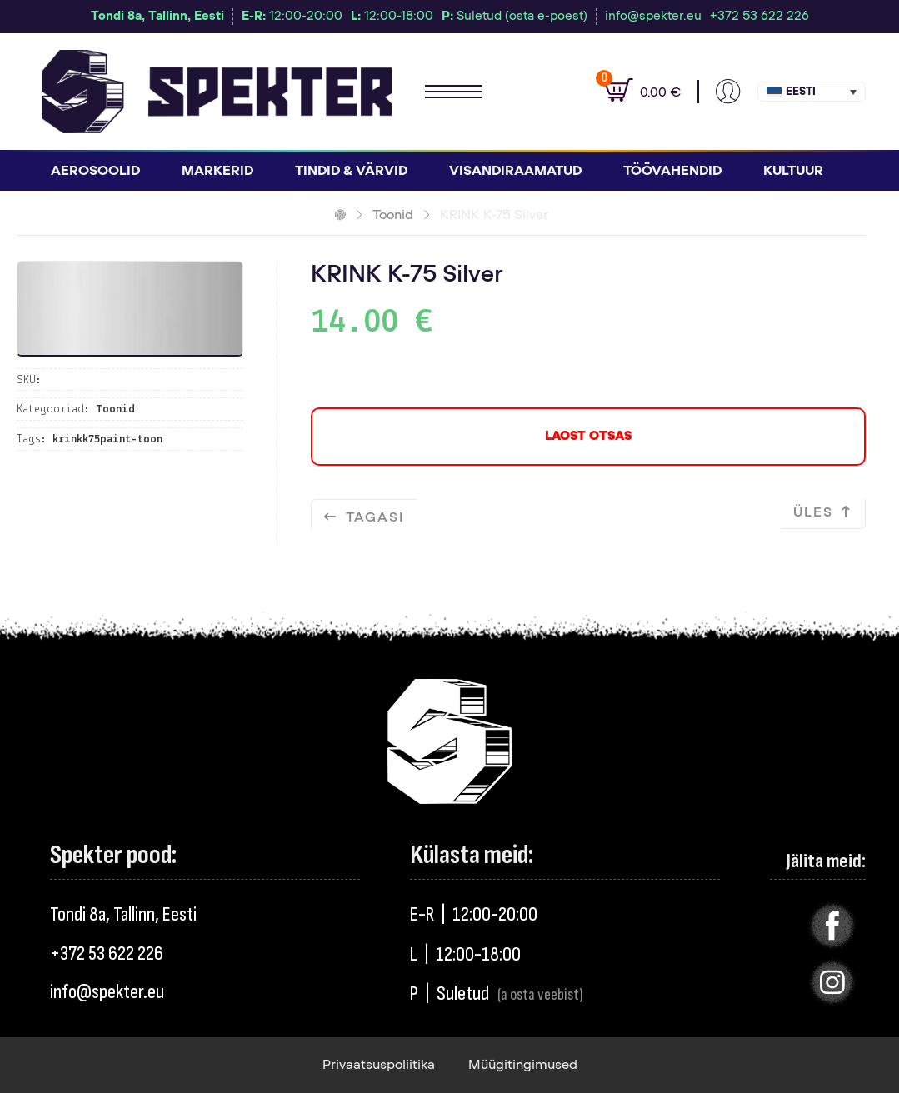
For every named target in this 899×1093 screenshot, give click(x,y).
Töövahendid (672, 170)
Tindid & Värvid (351, 170)
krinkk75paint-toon (107, 439)
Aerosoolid (95, 170)
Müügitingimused (522, 1064)
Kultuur (793, 170)
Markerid (217, 170)
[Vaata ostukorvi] (634, 92)
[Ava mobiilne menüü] (453, 91)
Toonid (392, 215)
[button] (811, 92)
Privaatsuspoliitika (378, 1064)
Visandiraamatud (515, 170)
